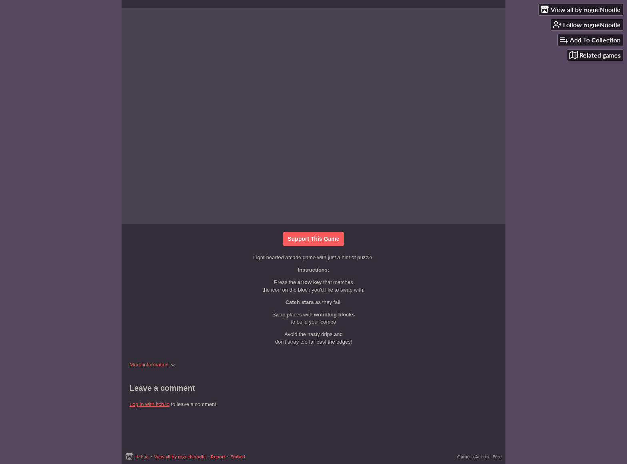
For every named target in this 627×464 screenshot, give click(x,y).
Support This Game (313, 239)
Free (497, 457)
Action (482, 457)
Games (464, 457)
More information (153, 365)
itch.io (142, 457)
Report (218, 457)
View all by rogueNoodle (180, 457)
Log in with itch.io (150, 404)
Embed (237, 457)
